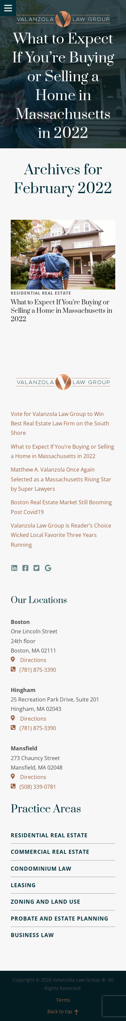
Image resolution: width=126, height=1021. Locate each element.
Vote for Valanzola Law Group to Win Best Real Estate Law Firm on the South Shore (60, 423)
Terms (63, 1000)
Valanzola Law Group (63, 19)
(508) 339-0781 (33, 786)
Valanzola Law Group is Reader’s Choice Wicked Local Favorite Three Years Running (61, 535)
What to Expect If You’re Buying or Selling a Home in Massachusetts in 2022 (61, 311)
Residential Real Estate (41, 293)
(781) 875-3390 (33, 669)
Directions (28, 660)
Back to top (63, 1011)
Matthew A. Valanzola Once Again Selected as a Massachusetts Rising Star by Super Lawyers (61, 479)
